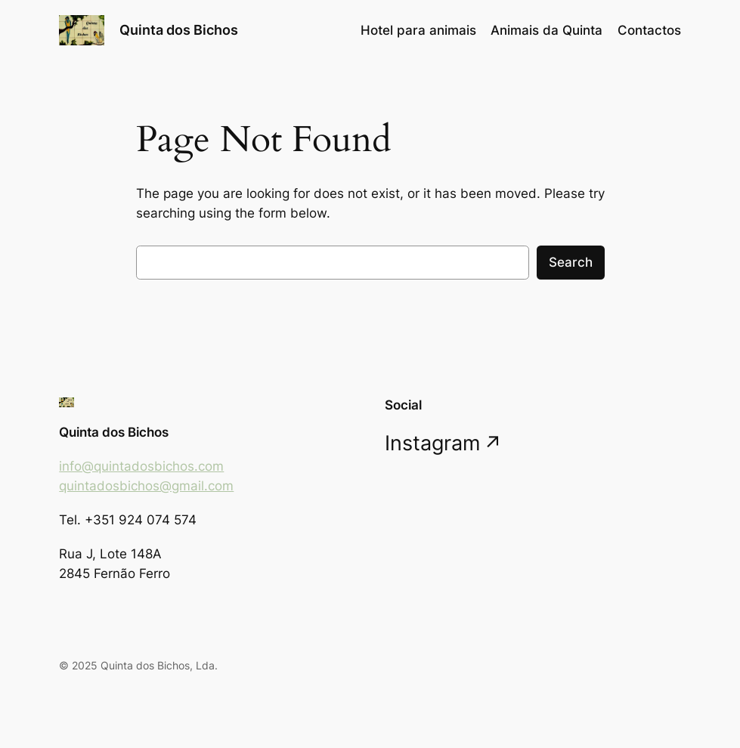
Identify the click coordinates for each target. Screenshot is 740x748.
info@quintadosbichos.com (141, 466)
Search (571, 262)
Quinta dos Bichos (178, 30)
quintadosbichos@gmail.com (146, 485)
